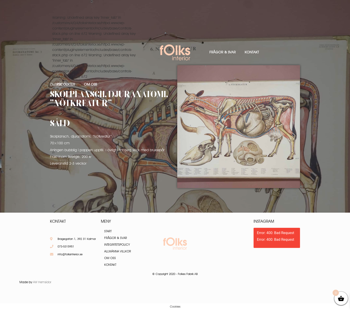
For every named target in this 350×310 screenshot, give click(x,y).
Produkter (66, 84)
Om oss (90, 84)
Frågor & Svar (222, 52)
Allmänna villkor (117, 251)
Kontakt (252, 52)
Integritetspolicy (117, 244)
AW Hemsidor (42, 282)
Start (108, 231)
